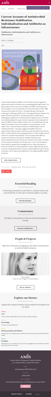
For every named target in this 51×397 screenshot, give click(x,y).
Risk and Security (29, 167)
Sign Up (25, 386)
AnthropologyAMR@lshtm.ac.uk (25, 369)
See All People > (25, 287)
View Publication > (11, 160)
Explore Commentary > (25, 228)
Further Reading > (25, 201)
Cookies (29, 394)
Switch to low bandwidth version (36, 8)
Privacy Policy (16, 394)
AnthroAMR (25, 375)
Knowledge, (17, 167)
